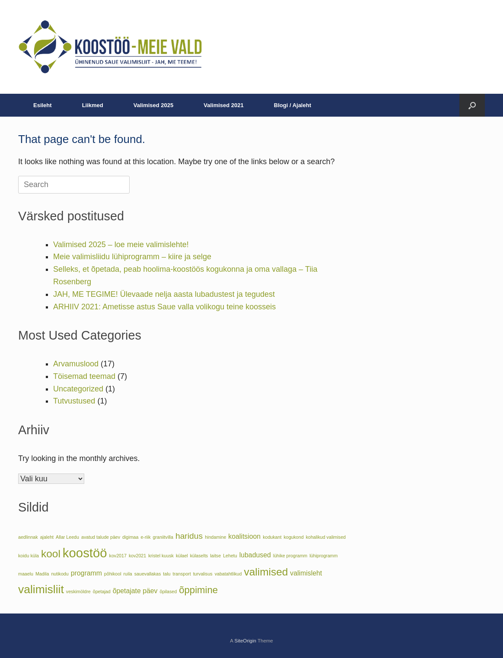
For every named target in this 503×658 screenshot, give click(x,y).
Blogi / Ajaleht (292, 105)
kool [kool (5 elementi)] (50, 553)
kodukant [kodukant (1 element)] (272, 537)
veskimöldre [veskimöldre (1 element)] (78, 591)
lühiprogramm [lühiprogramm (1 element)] (323, 555)
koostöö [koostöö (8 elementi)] (85, 553)
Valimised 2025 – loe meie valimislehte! (121, 244)
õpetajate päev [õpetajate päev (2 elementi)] (135, 590)
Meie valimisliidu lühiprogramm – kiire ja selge (132, 256)
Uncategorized (78, 389)
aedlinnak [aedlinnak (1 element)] (28, 537)
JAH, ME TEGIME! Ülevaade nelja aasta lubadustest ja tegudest (164, 294)
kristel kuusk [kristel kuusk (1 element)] (161, 555)
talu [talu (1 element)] (166, 573)
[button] (472, 105)
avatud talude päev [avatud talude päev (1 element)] (100, 537)
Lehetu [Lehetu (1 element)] (230, 555)
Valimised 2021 (224, 105)
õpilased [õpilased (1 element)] (168, 591)
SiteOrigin (245, 640)
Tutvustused (74, 401)
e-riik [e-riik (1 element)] (145, 537)
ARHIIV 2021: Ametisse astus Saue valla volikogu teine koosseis (164, 306)
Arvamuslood (76, 363)
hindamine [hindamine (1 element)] (215, 537)
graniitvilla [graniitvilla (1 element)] (163, 537)
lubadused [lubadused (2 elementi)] (255, 555)
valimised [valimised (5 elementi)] (266, 572)
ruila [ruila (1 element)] (128, 573)
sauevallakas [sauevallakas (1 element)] (147, 573)
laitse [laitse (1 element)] (215, 555)
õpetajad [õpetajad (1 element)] (102, 591)
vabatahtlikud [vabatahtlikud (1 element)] (228, 573)
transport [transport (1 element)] (182, 573)
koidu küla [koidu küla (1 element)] (28, 555)
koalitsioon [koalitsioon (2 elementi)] (244, 536)
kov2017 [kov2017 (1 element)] (118, 555)
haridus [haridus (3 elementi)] (189, 535)
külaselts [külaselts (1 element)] (199, 555)
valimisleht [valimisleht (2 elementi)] (306, 573)
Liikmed (92, 105)
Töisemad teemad (84, 376)
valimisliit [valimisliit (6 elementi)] (41, 589)
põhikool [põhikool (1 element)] (112, 573)
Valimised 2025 (154, 105)
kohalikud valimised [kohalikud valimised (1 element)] (326, 537)
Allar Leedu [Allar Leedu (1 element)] (67, 537)
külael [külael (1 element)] (182, 555)
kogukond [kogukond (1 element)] (293, 537)
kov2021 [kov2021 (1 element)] (137, 555)
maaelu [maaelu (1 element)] (25, 573)
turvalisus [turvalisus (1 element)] (203, 573)
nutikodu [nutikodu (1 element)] (59, 573)
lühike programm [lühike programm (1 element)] (290, 555)
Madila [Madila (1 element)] (42, 573)
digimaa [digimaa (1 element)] (130, 537)
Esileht (42, 105)
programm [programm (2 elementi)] (86, 573)
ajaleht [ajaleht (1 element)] (47, 537)
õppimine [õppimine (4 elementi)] (198, 590)
